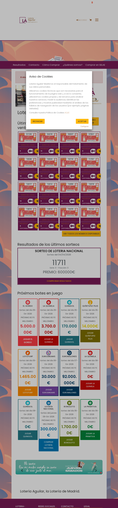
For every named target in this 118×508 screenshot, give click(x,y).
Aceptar (82, 121)
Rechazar (38, 121)
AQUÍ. (67, 112)
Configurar (84, 126)
